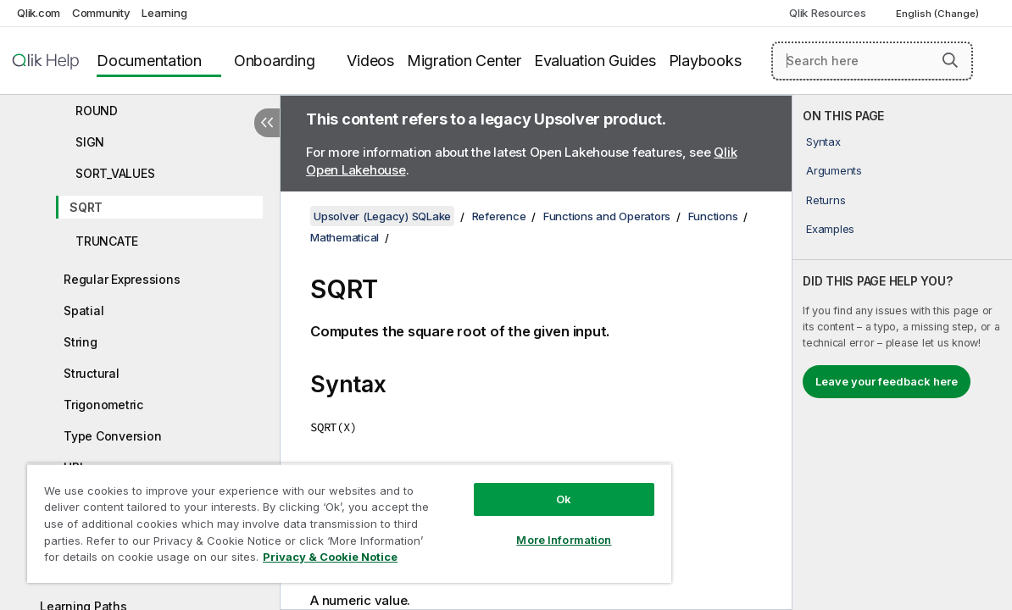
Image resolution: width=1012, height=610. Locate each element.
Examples (830, 229)
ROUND (96, 110)
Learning (164, 12)
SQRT (86, 207)
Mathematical (344, 237)
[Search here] (872, 61)
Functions (713, 216)
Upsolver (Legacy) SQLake (382, 216)
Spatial (83, 310)
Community (101, 12)
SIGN (89, 142)
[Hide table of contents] (267, 122)
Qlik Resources (827, 12)
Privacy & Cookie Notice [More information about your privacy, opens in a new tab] (142, 560)
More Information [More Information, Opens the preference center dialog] (515, 527)
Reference (499, 216)
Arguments (834, 170)
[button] (950, 60)
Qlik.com (38, 12)
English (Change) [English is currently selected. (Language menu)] (938, 13)
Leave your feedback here (886, 381)
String (80, 342)
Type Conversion (112, 436)
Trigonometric (103, 404)
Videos (370, 60)
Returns (825, 200)
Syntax (823, 141)
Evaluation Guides (595, 60)
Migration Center (464, 60)
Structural (92, 373)
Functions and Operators (606, 216)
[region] (320, 517)
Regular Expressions (122, 279)
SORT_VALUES (114, 173)
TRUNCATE (106, 241)
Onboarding (274, 60)
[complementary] (902, 352)
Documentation (149, 60)
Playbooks (705, 60)
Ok (515, 486)
